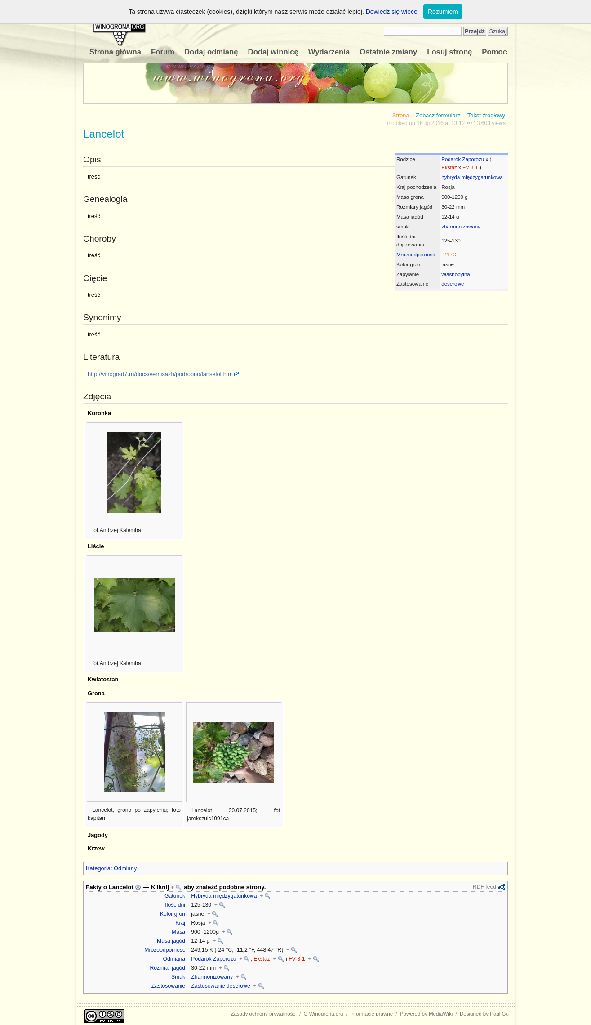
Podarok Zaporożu (462, 159)
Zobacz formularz (438, 115)
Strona (400, 115)
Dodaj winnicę (273, 52)
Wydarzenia (329, 52)
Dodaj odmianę (211, 52)
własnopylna (455, 274)
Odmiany (125, 868)
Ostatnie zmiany (388, 52)
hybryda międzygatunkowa (472, 177)
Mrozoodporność (415, 254)
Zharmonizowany (212, 977)
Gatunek (174, 896)
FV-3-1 (470, 167)
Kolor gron (172, 914)
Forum (162, 52)
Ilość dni (175, 905)
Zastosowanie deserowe (220, 986)
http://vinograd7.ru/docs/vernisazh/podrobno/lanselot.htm (160, 374)
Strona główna (115, 52)
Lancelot (121, 887)
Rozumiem (443, 11)
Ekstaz (449, 167)
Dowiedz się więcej (392, 11)
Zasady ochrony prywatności (264, 1013)
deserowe (452, 283)
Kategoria (98, 868)
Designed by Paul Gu (484, 1013)
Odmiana (174, 959)
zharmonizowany (460, 226)
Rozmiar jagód (167, 968)
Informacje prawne (371, 1013)
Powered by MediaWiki (426, 1013)
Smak (178, 977)
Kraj (180, 923)
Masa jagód (171, 941)
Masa (178, 932)
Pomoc (494, 52)
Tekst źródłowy (486, 115)
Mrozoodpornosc (164, 950)
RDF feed (484, 887)
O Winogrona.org (323, 1013)
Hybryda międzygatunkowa (224, 896)
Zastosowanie (168, 986)
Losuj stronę (449, 52)
